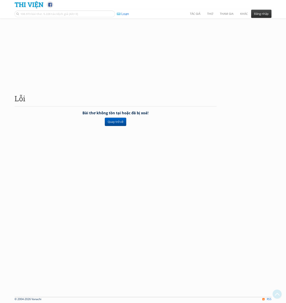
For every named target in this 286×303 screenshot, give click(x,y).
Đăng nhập (261, 14)
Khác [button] (244, 14)
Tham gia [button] (226, 14)
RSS (266, 299)
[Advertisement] (143, 52)
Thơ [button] (210, 14)
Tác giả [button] (195, 14)
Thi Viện (29, 4)
